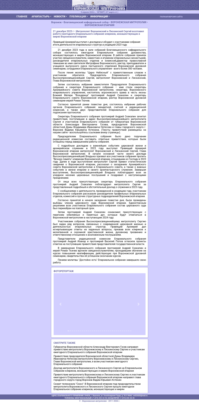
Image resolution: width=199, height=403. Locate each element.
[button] (60, 304)
